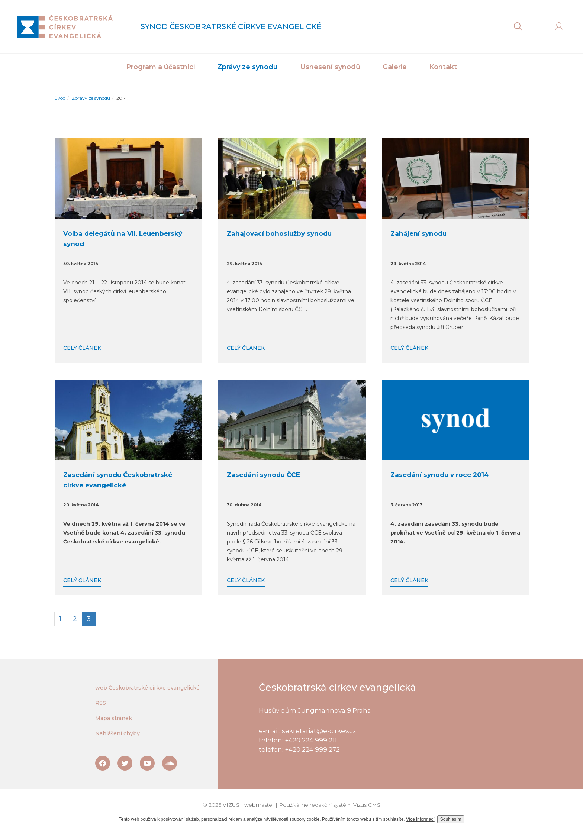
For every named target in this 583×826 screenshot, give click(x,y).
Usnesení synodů (330, 67)
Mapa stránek (113, 718)
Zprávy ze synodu (91, 98)
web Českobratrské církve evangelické (147, 687)
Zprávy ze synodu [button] (247, 67)
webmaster (259, 804)
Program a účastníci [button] (160, 67)
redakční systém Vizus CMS (345, 804)
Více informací (420, 819)
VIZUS (231, 804)
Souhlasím (450, 819)
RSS (100, 703)
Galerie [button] (395, 67)
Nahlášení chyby (117, 733)
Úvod (59, 98)
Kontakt (443, 67)
